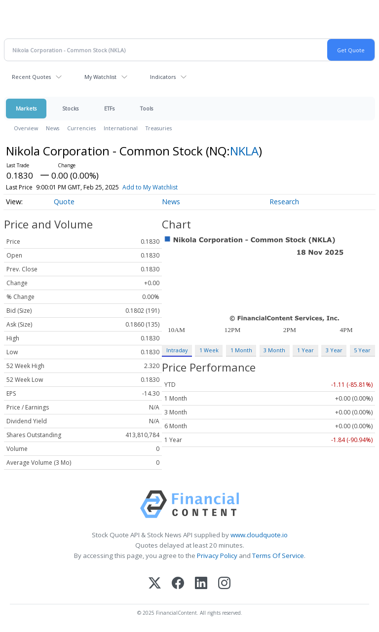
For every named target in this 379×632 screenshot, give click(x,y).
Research (284, 201)
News (52, 128)
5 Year (362, 350)
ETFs (109, 108)
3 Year (334, 350)
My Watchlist (100, 76)
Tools (146, 108)
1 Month (241, 350)
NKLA (244, 151)
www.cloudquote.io (259, 534)
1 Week (209, 350)
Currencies (81, 128)
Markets (26, 108)
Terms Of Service (278, 555)
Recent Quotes (31, 76)
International (121, 128)
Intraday (177, 350)
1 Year (305, 350)
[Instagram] (224, 584)
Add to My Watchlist (150, 187)
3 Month (274, 350)
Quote (64, 201)
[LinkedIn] (201, 584)
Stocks (70, 108)
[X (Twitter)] (155, 584)
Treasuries (159, 128)
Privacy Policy (217, 555)
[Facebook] (178, 584)
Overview (26, 128)
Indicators (163, 76)
